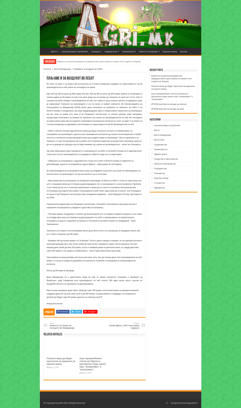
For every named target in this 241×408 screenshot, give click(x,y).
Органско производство (165, 164)
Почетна (45, 51)
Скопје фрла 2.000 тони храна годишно (123, 325)
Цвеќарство (159, 188)
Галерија (95, 51)
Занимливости (129, 51)
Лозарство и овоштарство (166, 159)
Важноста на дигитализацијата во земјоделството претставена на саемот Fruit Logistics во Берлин (99, 61)
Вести (54, 51)
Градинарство (160, 144)
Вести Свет (159, 140)
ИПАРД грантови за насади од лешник (169, 104)
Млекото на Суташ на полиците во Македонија (65, 325)
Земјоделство (110, 51)
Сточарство (159, 183)
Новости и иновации (148, 51)
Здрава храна (160, 154)
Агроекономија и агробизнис (75, 51)
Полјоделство (160, 168)
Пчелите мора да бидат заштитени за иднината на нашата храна (61, 361)
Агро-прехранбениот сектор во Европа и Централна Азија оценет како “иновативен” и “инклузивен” (92, 364)
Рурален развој (170, 51)
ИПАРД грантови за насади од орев (167, 109)
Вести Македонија (62, 69)
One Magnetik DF (190, 403)
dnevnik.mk (58, 303)
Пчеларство (159, 173)
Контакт (183, 51)
